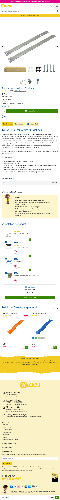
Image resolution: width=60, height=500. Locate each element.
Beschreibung (7, 124)
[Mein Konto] (47, 6)
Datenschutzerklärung (41, 491)
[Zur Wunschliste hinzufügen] (4, 116)
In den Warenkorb (30, 297)
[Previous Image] (2, 46)
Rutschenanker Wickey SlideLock (23, 234)
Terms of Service (33, 466)
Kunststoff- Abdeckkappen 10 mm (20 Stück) (26, 275)
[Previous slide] (54, 309)
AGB (47, 491)
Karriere (4, 437)
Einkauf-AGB (52, 491)
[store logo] (6, 5)
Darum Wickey (6, 427)
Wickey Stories (7, 429)
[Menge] (23, 347)
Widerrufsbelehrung (14, 492)
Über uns (5, 424)
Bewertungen (19, 124)
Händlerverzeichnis (23, 492)
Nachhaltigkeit (6, 432)
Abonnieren (7, 463)
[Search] (57, 11)
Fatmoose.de (31, 492)
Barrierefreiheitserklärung (10, 439)
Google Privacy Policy (23, 466)
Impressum (32, 491)
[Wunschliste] (7, 497)
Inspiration (5, 434)
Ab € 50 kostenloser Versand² (10, 102)
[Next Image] (57, 46)
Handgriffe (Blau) (18, 261)
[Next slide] (57, 309)
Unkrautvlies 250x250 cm (21, 247)
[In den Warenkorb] (26, 347)
